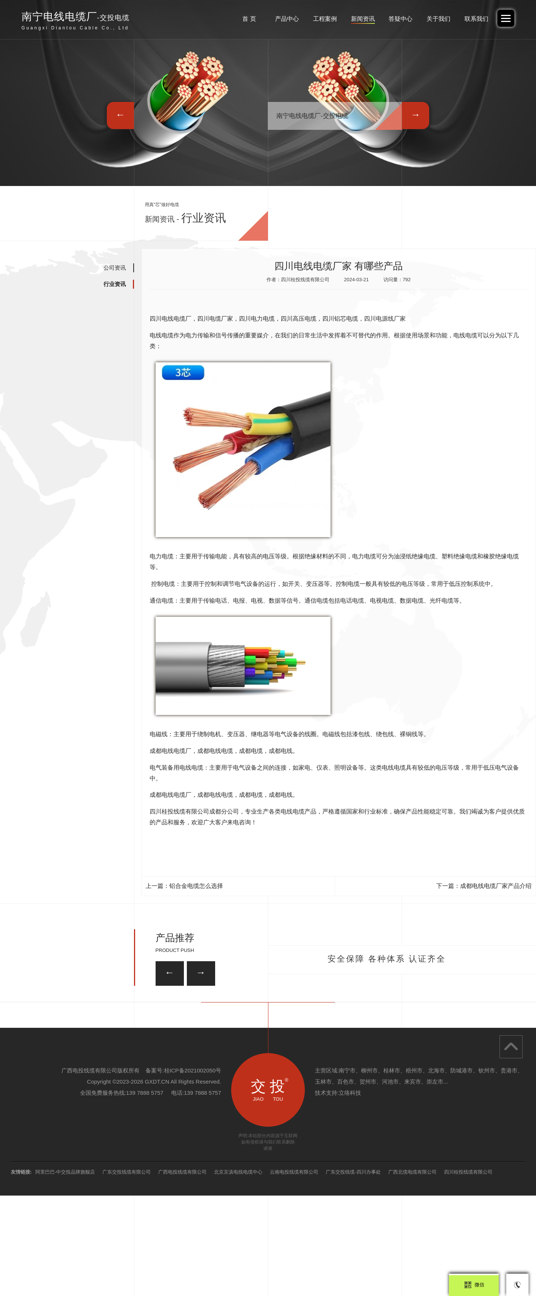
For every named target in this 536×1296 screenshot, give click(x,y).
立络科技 (350, 1193)
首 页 (249, 19)
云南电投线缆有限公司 (294, 1272)
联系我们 (476, 19)
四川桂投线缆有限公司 (468, 1272)
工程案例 (325, 19)
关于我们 (438, 19)
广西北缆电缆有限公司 (412, 1272)
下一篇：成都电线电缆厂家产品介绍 (484, 886)
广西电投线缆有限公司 (182, 1272)
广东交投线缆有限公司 (126, 1272)
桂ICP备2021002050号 (192, 1171)
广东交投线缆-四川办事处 (353, 1272)
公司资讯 (114, 267)
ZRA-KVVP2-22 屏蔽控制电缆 (133, 1049)
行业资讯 (114, 284)
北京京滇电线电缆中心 (238, 1272)
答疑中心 (400, 19)
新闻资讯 (363, 19)
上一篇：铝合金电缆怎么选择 (184, 886)
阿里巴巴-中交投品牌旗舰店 (65, 1272)
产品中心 (287, 19)
